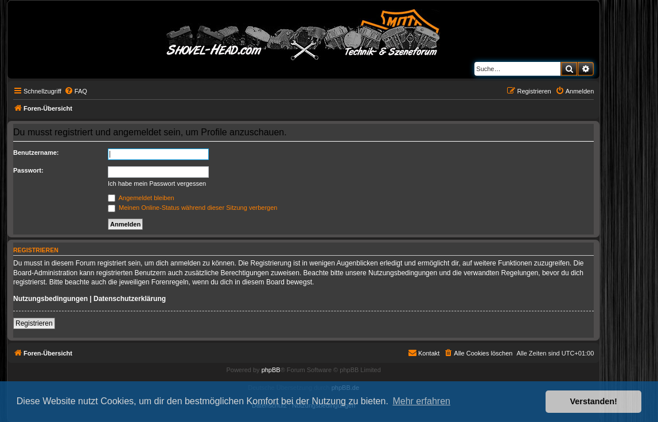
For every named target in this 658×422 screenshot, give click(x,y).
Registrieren (34, 323)
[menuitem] (75, 91)
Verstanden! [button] (593, 401)
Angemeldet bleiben (141, 197)
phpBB (271, 369)
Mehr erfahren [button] (421, 401)
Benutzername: (36, 152)
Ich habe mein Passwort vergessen (157, 183)
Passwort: (28, 170)
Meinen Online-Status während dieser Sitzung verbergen (192, 207)
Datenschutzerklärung (130, 299)
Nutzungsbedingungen (50, 299)
